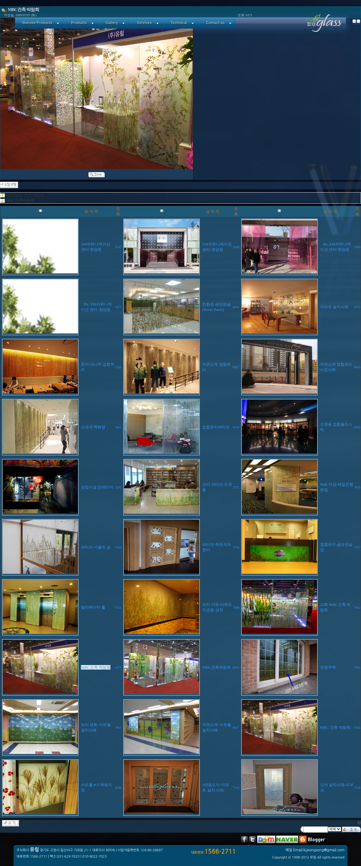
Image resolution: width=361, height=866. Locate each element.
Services (148, 23)
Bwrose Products (41, 23)
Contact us (219, 23)
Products (82, 23)
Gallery (115, 23)
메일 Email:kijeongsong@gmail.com (314, 850)
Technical (182, 23)
